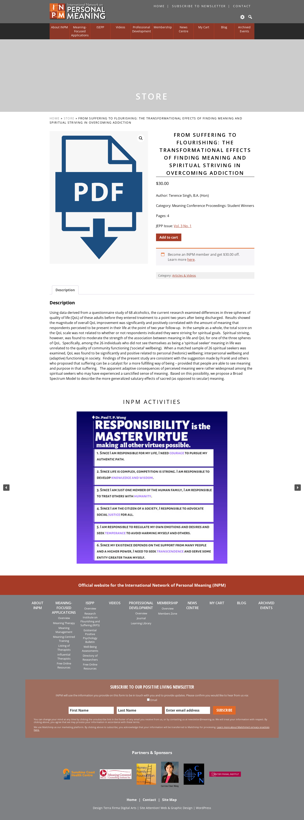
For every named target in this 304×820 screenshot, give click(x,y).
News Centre (183, 29)
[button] (6, 487)
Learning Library (141, 623)
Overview (64, 618)
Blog (224, 27)
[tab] (65, 290)
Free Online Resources (64, 665)
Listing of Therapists (64, 647)
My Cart (203, 27)
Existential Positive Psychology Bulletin (90, 636)
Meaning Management (64, 630)
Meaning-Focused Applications (80, 31)
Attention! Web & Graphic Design (169, 808)
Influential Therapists (64, 656)
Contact (242, 6)
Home (159, 6)
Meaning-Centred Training (64, 638)
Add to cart (168, 237)
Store (69, 118)
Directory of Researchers (90, 657)
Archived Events (244, 29)
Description (65, 290)
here (191, 259)
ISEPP (100, 27)
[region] (152, 487)
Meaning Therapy (64, 623)
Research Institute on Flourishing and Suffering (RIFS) (90, 619)
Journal (141, 618)
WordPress (203, 808)
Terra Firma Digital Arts (119, 808)
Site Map (169, 799)
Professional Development (141, 29)
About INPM (59, 27)
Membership (163, 27)
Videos (120, 27)
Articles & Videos (184, 275)
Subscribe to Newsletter (199, 6)
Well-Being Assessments (90, 648)
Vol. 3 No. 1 (182, 226)
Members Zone (167, 613)
